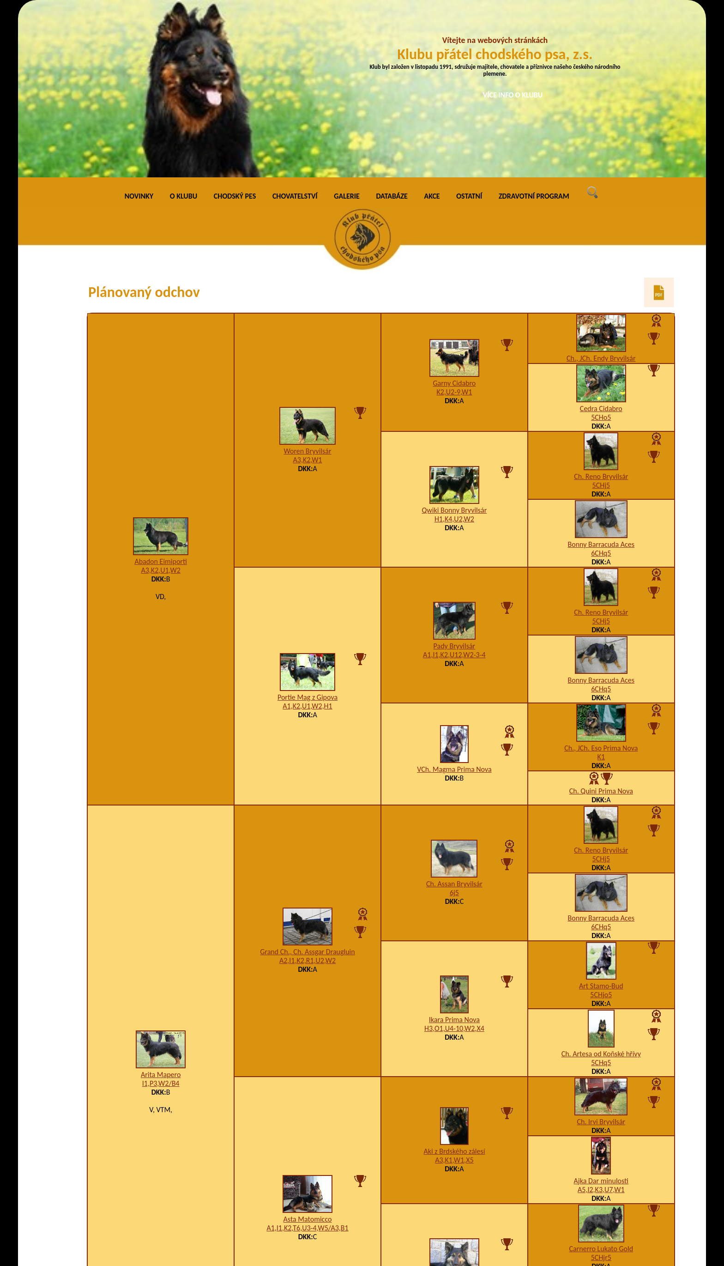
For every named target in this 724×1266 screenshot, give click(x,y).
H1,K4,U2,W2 (454, 350)
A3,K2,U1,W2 (160, 401)
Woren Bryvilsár (307, 282)
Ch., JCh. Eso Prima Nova (601, 579)
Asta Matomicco (308, 1050)
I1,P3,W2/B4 (161, 914)
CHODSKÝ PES (235, 27)
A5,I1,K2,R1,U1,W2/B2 (454, 1122)
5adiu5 (601, 1156)
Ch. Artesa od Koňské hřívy (601, 884)
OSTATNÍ (469, 27)
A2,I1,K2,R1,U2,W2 (307, 791)
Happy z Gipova (454, 1113)
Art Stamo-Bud (601, 816)
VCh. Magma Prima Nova (454, 600)
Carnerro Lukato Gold (601, 1079)
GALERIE (347, 27)
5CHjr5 (601, 1088)
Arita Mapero (161, 905)
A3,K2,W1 (307, 291)
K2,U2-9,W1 (454, 223)
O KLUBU (183, 27)
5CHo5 (601, 248)
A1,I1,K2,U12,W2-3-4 (454, 486)
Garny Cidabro (454, 214)
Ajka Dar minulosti (601, 1011)
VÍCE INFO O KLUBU (513, 95)
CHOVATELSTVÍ (295, 27)
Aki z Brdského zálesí (454, 982)
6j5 (454, 724)
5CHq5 (601, 893)
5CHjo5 (601, 825)
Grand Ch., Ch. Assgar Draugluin (307, 783)
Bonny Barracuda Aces (601, 375)
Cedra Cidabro (601, 239)
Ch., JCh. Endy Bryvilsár (601, 189)
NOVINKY (139, 27)
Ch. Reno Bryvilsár (601, 307)
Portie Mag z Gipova (308, 528)
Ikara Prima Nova (454, 851)
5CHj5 (601, 316)
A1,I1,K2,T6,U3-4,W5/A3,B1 (307, 1058)
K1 (601, 587)
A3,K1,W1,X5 (454, 991)
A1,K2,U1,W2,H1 (307, 537)
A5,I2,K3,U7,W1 (601, 1020)
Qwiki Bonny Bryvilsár (454, 341)
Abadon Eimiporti (160, 392)
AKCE (432, 27)
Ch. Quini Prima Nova (601, 622)
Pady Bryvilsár (455, 477)
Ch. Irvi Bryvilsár (601, 952)
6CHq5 (601, 384)
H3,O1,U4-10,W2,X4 (454, 859)
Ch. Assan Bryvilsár (454, 715)
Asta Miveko (601, 1147)
